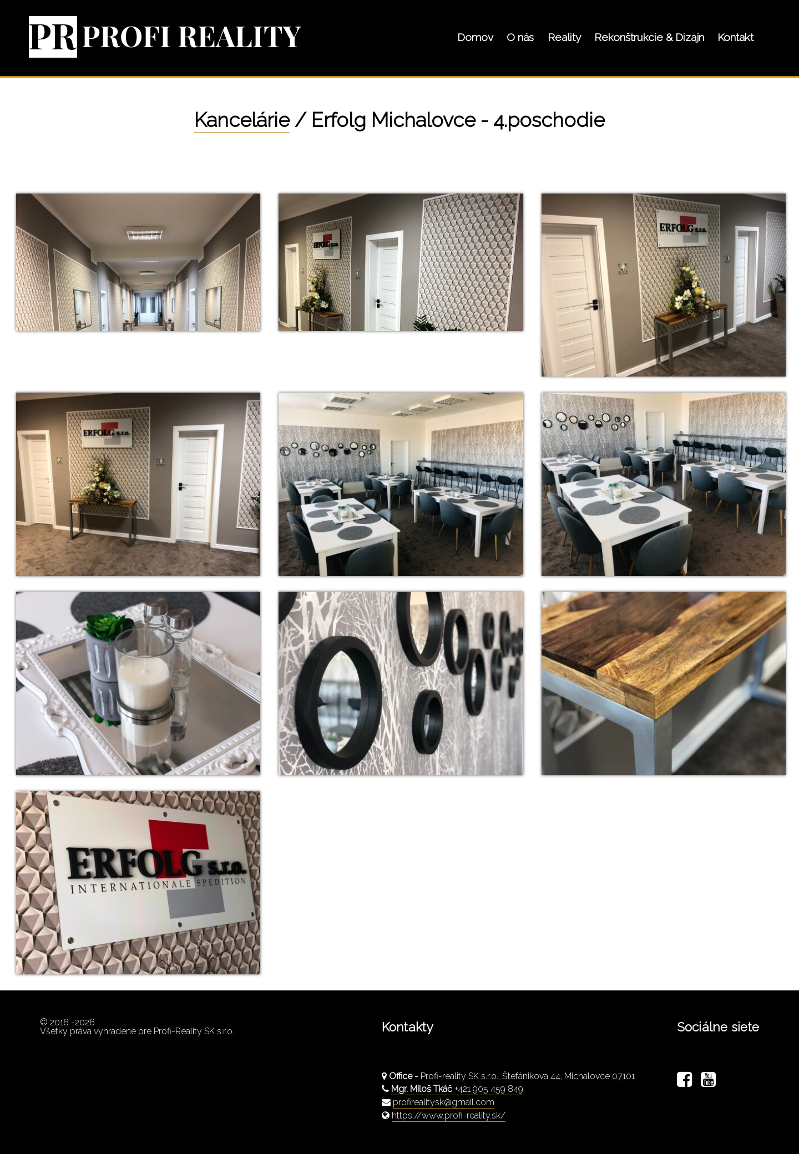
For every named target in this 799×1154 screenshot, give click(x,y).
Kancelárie (242, 119)
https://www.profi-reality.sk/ (448, 1115)
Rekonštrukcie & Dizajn (649, 37)
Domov (475, 37)
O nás (520, 37)
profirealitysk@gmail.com (443, 1102)
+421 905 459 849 (457, 1089)
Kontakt (735, 37)
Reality (564, 37)
